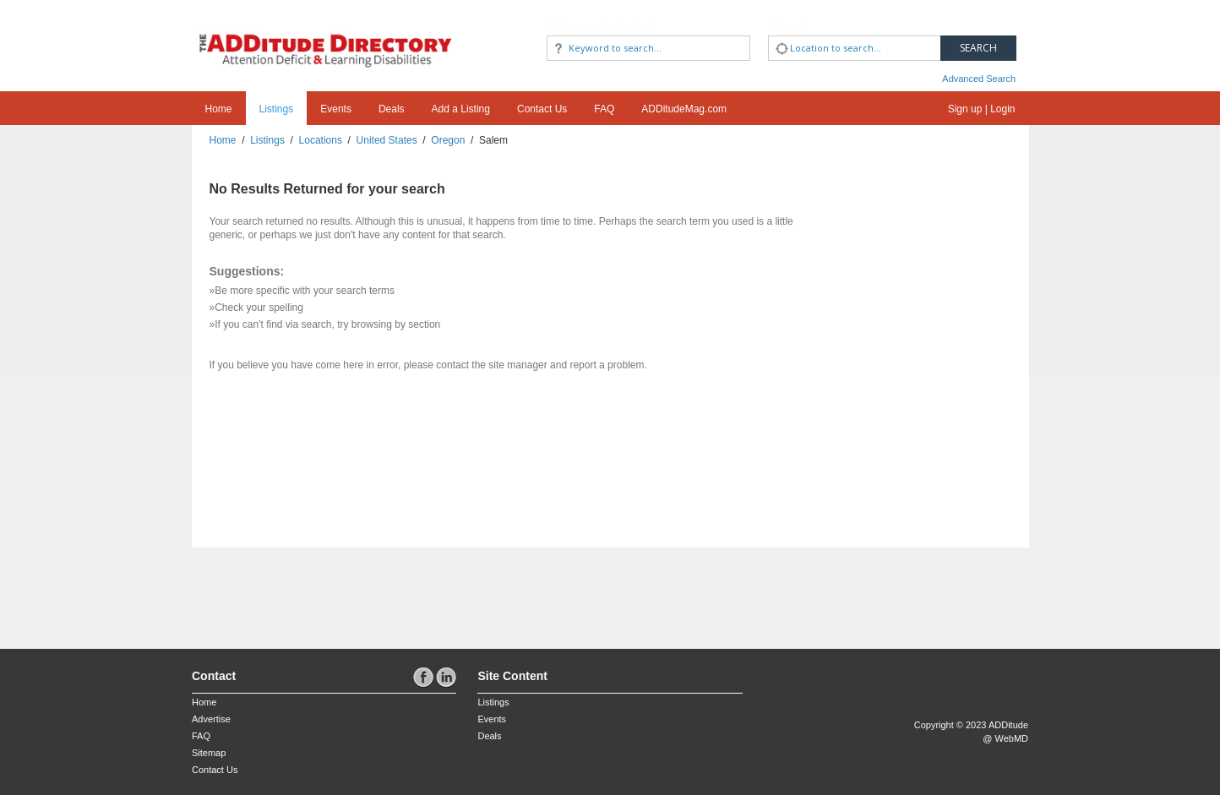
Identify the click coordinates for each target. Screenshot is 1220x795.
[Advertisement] (290, 589)
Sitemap (209, 753)
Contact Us (542, 109)
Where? (790, 26)
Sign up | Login (982, 109)
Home (218, 109)
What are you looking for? (599, 26)
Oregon (448, 140)
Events (335, 109)
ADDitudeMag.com (684, 109)
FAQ (604, 109)
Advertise (211, 719)
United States (387, 140)
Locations (320, 140)
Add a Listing (461, 109)
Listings (276, 109)
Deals (392, 109)
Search (978, 48)
